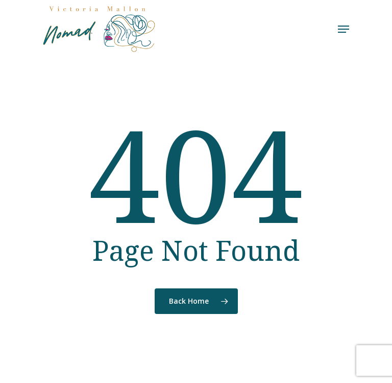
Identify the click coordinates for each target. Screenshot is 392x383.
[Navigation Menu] (343, 29)
